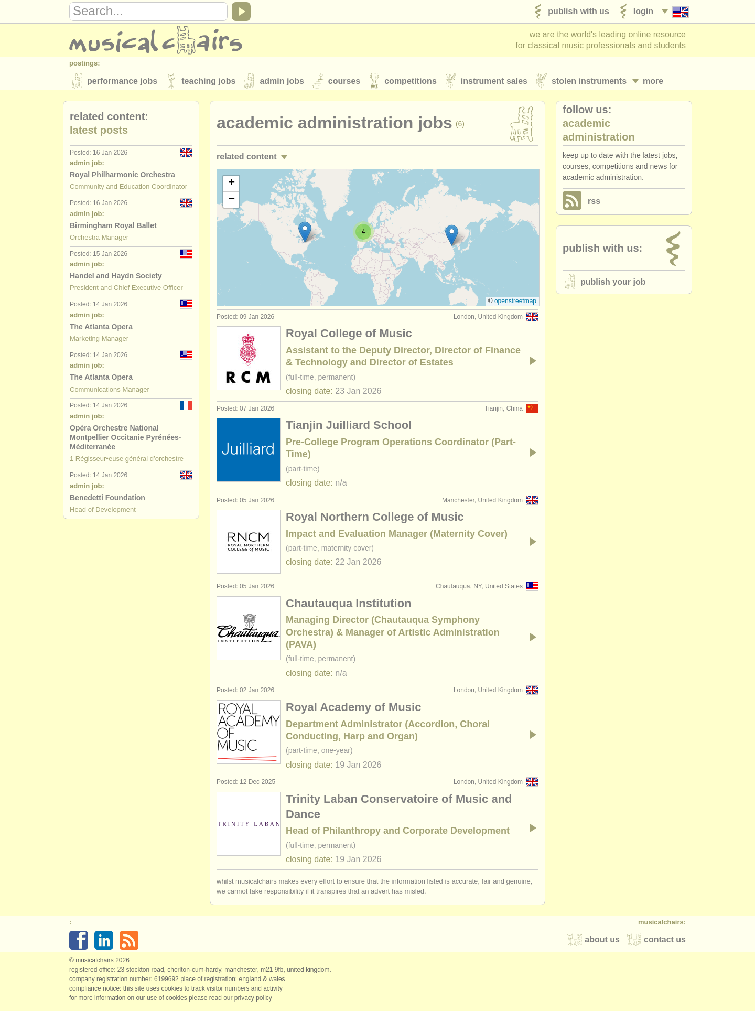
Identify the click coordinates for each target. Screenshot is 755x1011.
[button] (451, 237)
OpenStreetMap (515, 303)
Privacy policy (253, 1000)
